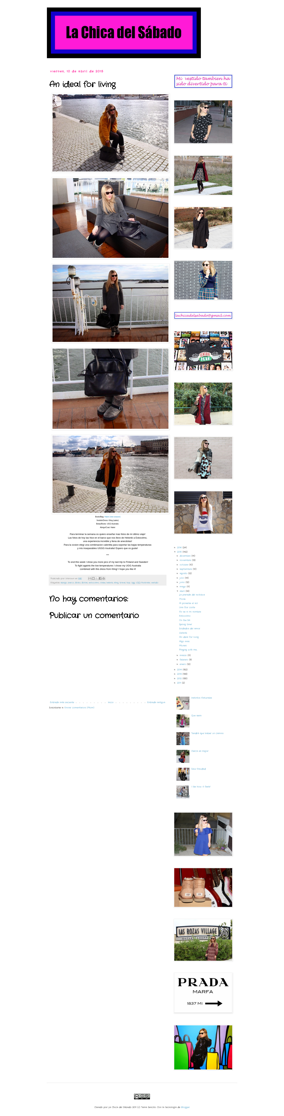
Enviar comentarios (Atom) (79, 707)
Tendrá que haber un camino (207, 733)
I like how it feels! (200, 786)
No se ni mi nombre (190, 611)
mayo (183, 586)
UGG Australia (143, 582)
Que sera (196, 715)
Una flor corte (187, 607)
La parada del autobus (192, 594)
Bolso (78, 582)
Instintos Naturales (201, 697)
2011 (179, 682)
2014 (180, 669)
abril (183, 591)
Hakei (102, 582)
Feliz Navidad (198, 768)
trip (128, 582)
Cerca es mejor (199, 751)
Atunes (183, 645)
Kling (116, 582)
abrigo (63, 582)
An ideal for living (189, 637)
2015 (180, 551)
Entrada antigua (156, 702)
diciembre (185, 555)
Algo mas (184, 641)
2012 (180, 678)
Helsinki (183, 632)
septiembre (186, 569)
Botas (85, 582)
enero (183, 664)
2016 (180, 547)
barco (71, 582)
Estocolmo (185, 615)
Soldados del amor (189, 628)
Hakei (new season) (112, 517)
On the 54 (184, 620)
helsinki (109, 582)
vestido (154, 582)
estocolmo (94, 582)
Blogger (185, 1107)
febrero (184, 659)
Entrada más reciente (62, 702)
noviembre (186, 560)
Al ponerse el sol (188, 603)
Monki (182, 599)
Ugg (133, 582)
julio (182, 577)
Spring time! (185, 624)
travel (122, 582)
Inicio (111, 702)
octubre (184, 564)
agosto (184, 573)
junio (183, 582)
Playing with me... (188, 649)
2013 (180, 673)
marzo (184, 655)
